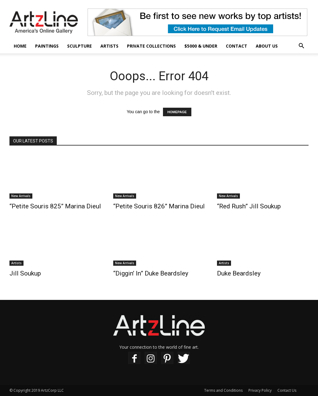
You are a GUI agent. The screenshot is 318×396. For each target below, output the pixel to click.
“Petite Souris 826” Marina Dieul (159, 206)
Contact (236, 46)
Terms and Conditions (223, 390)
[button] (301, 46)
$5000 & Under (200, 46)
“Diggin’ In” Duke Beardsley (150, 273)
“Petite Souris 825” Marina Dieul (55, 206)
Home (20, 46)
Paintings (47, 46)
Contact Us (286, 390)
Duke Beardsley (239, 273)
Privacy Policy (260, 390)
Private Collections (151, 46)
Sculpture (79, 46)
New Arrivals (21, 196)
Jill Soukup (25, 273)
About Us (267, 46)
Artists (109, 46)
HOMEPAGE (177, 112)
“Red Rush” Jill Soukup (249, 206)
